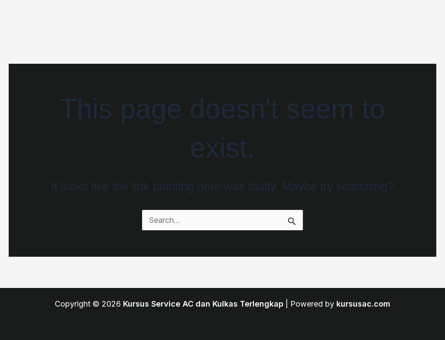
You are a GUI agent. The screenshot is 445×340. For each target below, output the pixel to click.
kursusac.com (363, 303)
